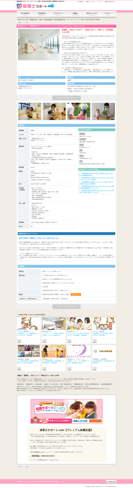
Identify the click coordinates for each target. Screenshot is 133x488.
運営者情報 (55, 481)
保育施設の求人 (34, 19)
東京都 (41, 19)
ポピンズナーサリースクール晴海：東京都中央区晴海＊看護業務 (83, 19)
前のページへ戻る (24, 22)
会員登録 (80, 1)
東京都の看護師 (48, 19)
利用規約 (19, 481)
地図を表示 (76, 294)
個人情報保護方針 (45, 481)
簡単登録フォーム (39, 452)
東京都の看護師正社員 (59, 19)
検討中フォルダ (90, 1)
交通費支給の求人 (78, 384)
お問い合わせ (35, 481)
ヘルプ (100, 1)
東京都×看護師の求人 (106, 384)
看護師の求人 (29, 384)
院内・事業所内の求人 (66, 384)
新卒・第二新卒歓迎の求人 (92, 384)
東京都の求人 (20, 384)
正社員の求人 (38, 384)
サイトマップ (27, 481)
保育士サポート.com (23, 19)
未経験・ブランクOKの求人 (51, 384)
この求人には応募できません (66, 98)
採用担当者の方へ (110, 1)
